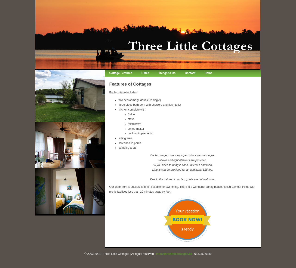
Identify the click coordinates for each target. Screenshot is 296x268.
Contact (190, 73)
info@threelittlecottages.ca (174, 254)
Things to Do (167, 73)
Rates (145, 73)
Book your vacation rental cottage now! (187, 219)
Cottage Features (120, 73)
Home (208, 73)
